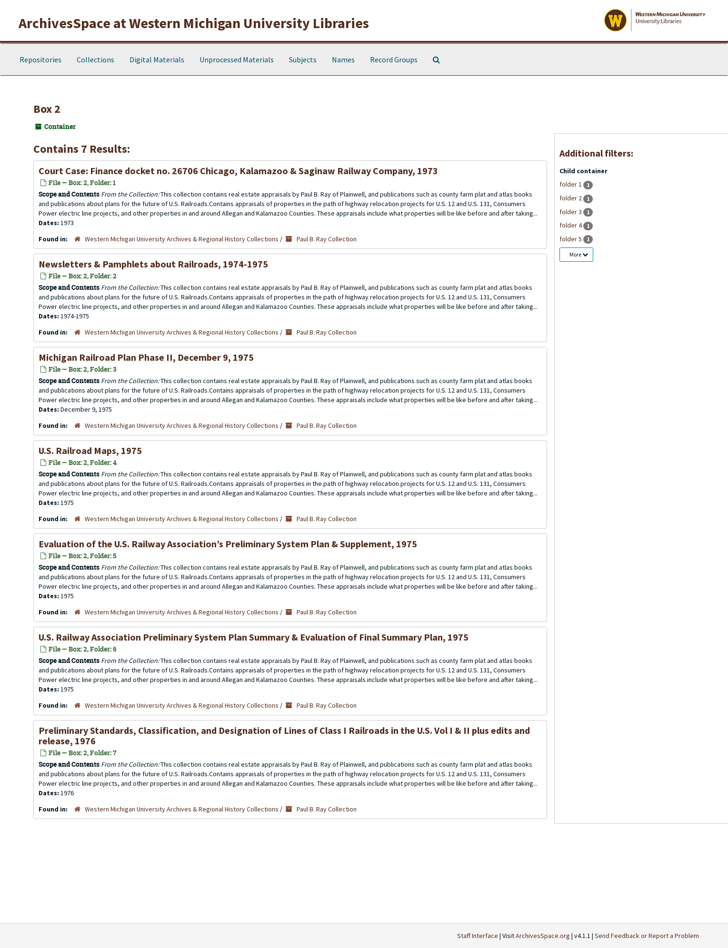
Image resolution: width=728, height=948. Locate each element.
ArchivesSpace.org (543, 935)
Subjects (303, 59)
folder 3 (571, 211)
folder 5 (571, 239)
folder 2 (571, 198)
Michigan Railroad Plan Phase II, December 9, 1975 (146, 357)
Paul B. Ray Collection (327, 239)
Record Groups (394, 59)
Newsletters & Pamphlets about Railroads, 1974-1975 (153, 264)
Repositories (40, 59)
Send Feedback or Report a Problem (647, 935)
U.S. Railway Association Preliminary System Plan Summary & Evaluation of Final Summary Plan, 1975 (254, 637)
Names (343, 59)
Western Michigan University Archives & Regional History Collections (182, 239)
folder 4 (571, 225)
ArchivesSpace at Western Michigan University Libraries (194, 23)
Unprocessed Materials (236, 59)
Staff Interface (477, 935)
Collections (95, 59)
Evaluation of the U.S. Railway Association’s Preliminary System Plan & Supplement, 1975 (228, 544)
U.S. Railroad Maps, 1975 (90, 450)
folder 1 (571, 184)
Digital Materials (157, 59)
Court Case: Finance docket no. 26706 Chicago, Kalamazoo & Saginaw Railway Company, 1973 (238, 171)
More (578, 254)
